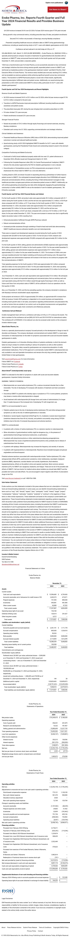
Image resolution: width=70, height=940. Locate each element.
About (3, 927)
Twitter (20, 367)
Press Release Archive (14, 927)
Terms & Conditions (45, 927)
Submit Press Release (30, 927)
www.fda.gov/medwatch (13, 478)
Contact (40, 931)
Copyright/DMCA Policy (60, 927)
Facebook (17, 361)
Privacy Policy (31, 931)
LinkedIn (21, 364)
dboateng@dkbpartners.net (10, 564)
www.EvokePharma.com (13, 359)
